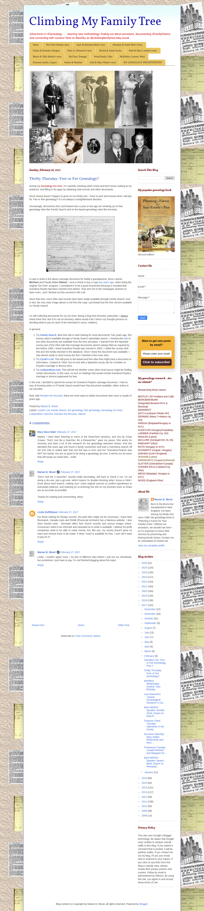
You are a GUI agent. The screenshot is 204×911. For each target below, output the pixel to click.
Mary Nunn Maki (46, 432)
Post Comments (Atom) (87, 636)
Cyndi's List (44, 410)
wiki (126, 338)
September (150, 623)
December (150, 609)
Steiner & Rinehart (73, 62)
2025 (145, 567)
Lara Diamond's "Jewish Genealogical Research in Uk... (154, 698)
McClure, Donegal (78, 56)
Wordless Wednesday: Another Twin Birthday (152, 685)
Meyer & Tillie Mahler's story (47, 56)
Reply (40, 461)
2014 (145, 787)
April (147, 646)
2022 (145, 581)
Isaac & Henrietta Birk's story (90, 45)
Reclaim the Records (51, 395)
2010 (145, 806)
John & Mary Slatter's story (103, 62)
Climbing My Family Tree (95, 22)
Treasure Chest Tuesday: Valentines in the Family (154, 725)
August (148, 628)
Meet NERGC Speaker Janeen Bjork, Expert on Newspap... (154, 762)
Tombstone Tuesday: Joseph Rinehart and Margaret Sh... (155, 750)
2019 (145, 595)
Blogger (143, 904)
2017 (145, 605)
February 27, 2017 (66, 432)
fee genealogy (75, 410)
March (148, 651)
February (149, 656)
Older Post (123, 625)
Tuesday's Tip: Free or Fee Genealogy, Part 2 (155, 663)
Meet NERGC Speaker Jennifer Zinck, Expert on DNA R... (154, 711)
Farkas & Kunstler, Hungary (46, 50)
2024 (145, 572)
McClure (48, 414)
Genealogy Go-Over (111, 410)
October (149, 618)
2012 (145, 797)
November (150, 613)
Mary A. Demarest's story (79, 50)
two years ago (106, 282)
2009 (145, 810)
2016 (145, 778)
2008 (145, 815)
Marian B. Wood (46, 472)
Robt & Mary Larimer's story (143, 50)
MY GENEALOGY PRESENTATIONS (142, 62)
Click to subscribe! (156, 362)
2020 (145, 591)
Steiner (82, 414)
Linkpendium (36, 414)
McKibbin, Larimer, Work (132, 56)
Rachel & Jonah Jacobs (110, 50)
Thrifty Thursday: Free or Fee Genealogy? (153, 673)
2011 (145, 801)
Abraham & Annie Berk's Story (127, 45)
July (146, 632)
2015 (145, 783)
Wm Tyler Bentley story (57, 45)
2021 (145, 586)
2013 (145, 792)
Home (36, 45)
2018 (145, 600)
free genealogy (92, 410)
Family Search (58, 410)
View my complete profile (151, 545)
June (147, 637)
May (147, 642)
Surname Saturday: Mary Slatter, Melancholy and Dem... (154, 738)
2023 (145, 577)
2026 (145, 563)
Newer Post (38, 625)
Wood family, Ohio (103, 56)
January (149, 772)
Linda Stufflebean (47, 512)
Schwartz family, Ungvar (45, 62)
